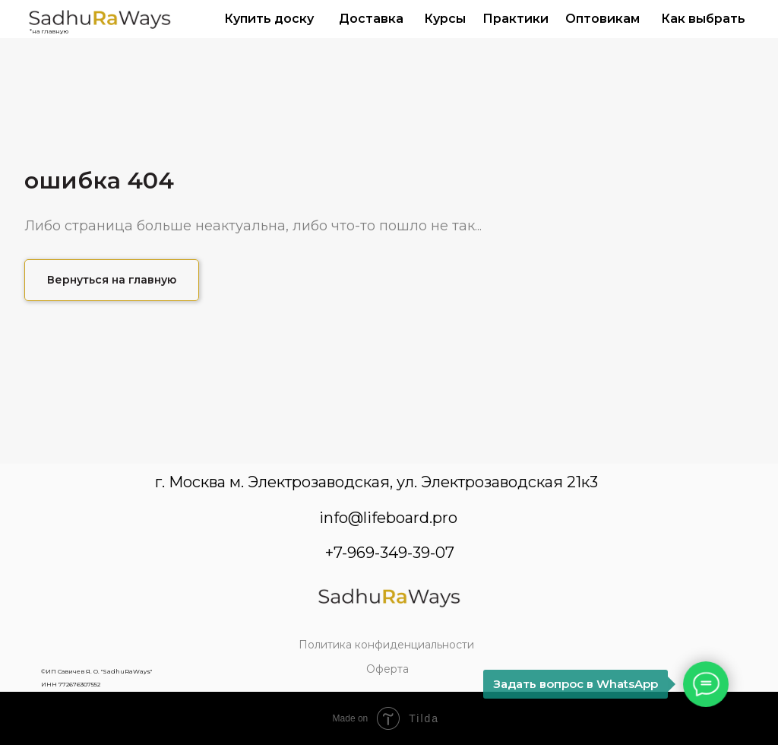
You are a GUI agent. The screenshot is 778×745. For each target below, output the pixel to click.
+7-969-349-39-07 (389, 553)
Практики (515, 18)
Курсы (445, 18)
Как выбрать (703, 18)
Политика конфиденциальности (386, 644)
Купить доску (269, 18)
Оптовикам (602, 18)
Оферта (387, 669)
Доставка (371, 18)
